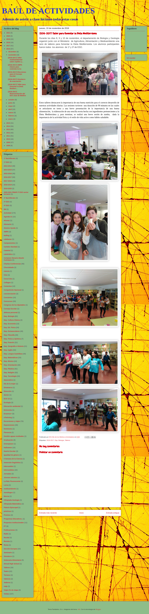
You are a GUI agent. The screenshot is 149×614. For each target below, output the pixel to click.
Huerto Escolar (10, 451)
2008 (8, 146)
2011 (8, 136)
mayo (10, 106)
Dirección (7, 391)
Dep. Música (8, 361)
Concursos (8, 301)
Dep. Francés (9, 342)
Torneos (7, 575)
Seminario (8, 552)
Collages (7, 282)
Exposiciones (9, 425)
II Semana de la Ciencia (13, 459)
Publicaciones (9, 530)
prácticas (7, 511)
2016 (8, 49)
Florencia (7, 432)
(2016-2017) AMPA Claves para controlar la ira (15, 67)
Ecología (7, 402)
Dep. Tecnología (10, 376)
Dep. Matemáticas (11, 357)
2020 (8, 36)
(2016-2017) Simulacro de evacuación (16, 80)
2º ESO (6, 202)
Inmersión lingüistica (12, 462)
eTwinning (8, 417)
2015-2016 (8, 173)
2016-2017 (50, 440)
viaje (5, 586)
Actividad (7, 213)
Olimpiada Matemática (12, 504)
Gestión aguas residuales (14, 436)
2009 (8, 142)
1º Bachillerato (9, 158)
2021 (8, 33)
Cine (5, 275)
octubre (11, 100)
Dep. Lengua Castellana (13, 354)
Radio (6, 534)
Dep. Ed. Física (10, 327)
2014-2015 (8, 170)
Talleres (67, 440)
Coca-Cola (8, 279)
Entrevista (8, 410)
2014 (8, 126)
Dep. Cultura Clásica (12, 320)
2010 (8, 139)
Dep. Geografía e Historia (14, 346)
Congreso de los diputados (14, 305)
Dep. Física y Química (12, 339)
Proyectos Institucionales (14, 523)
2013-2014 (8, 166)
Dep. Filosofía (9, 335)
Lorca (6, 485)
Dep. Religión (9, 372)
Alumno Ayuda (9, 228)
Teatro (6, 571)
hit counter (131, 58)
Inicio (81, 513)
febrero (11, 116)
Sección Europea (10, 549)
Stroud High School (11, 564)
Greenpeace (8, 444)
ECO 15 (7, 399)
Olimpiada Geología (11, 500)
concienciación (10, 294)
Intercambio (8, 466)
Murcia (6, 496)
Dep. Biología (59, 440)
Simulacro (8, 556)
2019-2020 (8, 188)
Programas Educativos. (13, 519)
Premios (7, 515)
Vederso (7, 582)
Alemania (7, 224)
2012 (8, 133)
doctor (6, 395)
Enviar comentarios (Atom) (84, 519)
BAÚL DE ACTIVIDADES (48, 10)
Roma (6, 545)
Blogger (98, 609)
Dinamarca (8, 387)
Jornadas (7, 474)
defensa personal (10, 312)
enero (10, 119)
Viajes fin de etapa (11, 590)
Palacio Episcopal (11, 507)
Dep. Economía (10, 324)
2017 (8, 46)
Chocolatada (9, 267)
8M (5, 209)
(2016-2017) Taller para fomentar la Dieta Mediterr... (17, 86)
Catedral (7, 250)
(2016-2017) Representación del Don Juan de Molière (17, 94)
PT (5, 526)
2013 (8, 129)
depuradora (8, 380)
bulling (6, 235)
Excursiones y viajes (12, 421)
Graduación (8, 440)
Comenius (8, 286)
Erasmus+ (8, 414)
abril (10, 109)
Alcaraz (7, 220)
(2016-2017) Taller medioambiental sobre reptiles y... (15, 60)
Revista (7, 541)
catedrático (8, 254)
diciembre (12, 52)
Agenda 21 (8, 217)
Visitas (6, 594)
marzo (11, 112)
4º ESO (6, 205)
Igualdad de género (11, 455)
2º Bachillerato (9, 198)
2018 (8, 42)
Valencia (7, 579)
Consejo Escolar (10, 309)
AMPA (6, 232)
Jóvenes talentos (10, 477)
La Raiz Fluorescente (12, 481)
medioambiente (10, 489)
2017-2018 (8, 181)
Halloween (8, 447)
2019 (8, 39)
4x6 (79, 609)
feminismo (8, 429)
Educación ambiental (12, 406)
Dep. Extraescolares (12, 331)
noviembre (12, 55)
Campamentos (9, 243)
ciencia (6, 271)
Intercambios (9, 470)
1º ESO (6, 162)
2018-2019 (8, 185)
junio (10, 103)
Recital (6, 538)
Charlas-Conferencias (12, 264)
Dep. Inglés (8, 350)
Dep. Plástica (9, 369)
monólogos (8, 492)
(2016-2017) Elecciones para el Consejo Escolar (17, 74)
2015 (8, 123)
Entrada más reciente (48, 513)
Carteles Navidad (10, 247)
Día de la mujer (10, 384)
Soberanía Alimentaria (12, 560)
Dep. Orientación (10, 365)
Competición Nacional (12, 290)
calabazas (8, 239)
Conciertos (8, 297)
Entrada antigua (112, 513)
